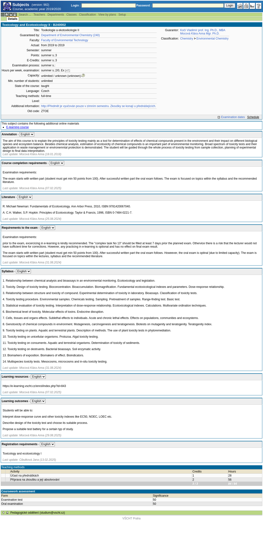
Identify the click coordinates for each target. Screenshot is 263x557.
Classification (87, 14)
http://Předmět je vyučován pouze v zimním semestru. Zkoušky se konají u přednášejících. (98, 106)
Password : (144, 5)
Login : (76, 5)
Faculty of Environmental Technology (64, 40)
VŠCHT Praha (131, 518)
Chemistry (186, 38)
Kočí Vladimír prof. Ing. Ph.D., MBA (202, 30)
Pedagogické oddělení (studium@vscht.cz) (37, 512)
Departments (56, 14)
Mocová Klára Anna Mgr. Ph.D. (199, 33)
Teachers (39, 14)
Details (12, 19)
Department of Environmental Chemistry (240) (70, 35)
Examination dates (233, 117)
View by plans (107, 14)
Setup (122, 14)
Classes (71, 14)
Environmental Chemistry (212, 38)
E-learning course (17, 127)
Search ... (25, 14)
